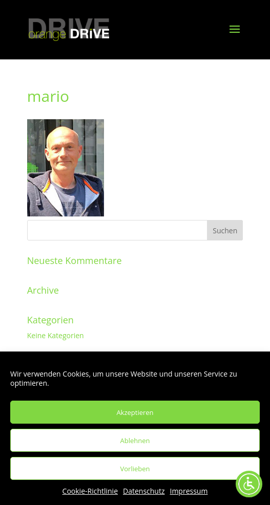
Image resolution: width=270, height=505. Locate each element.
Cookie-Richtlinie (90, 491)
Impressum (189, 491)
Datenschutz (143, 491)
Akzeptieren (134, 412)
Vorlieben (135, 468)
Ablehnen (135, 440)
